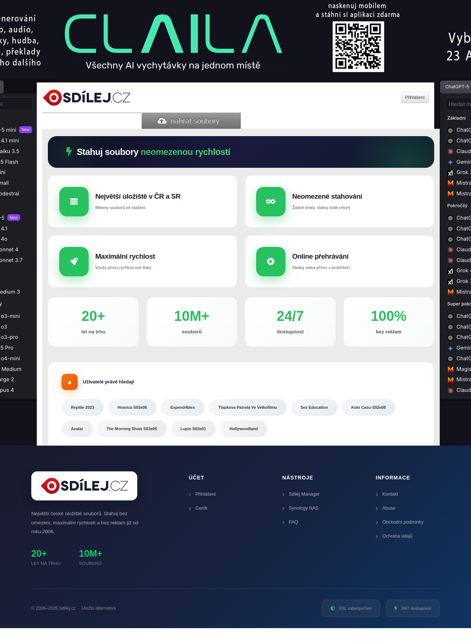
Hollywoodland (331, 440)
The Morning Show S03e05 (206, 440)
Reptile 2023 (85, 416)
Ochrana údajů (394, 549)
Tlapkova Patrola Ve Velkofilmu (270, 416)
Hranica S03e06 (141, 416)
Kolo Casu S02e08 (91, 440)
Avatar (144, 440)
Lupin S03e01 (274, 440)
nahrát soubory (188, 121)
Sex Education (344, 416)
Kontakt (387, 507)
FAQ (290, 535)
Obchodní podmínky (400, 535)
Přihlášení (202, 507)
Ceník (198, 521)
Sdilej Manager (300, 507)
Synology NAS (300, 521)
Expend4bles (198, 416)
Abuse (385, 521)
